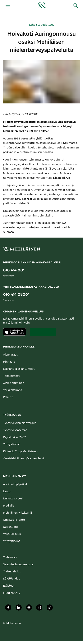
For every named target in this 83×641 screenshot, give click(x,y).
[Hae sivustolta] (75, 5)
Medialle (8, 505)
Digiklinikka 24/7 (14, 437)
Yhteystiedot (11, 444)
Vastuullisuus (12, 534)
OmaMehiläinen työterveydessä (23, 458)
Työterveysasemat (15, 430)
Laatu (7, 491)
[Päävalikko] (7, 5)
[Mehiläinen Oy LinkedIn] (18, 608)
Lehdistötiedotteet (41, 25)
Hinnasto (9, 362)
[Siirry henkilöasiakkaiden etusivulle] (41, 5)
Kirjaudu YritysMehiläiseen (20, 451)
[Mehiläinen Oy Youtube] (29, 608)
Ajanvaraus (10, 354)
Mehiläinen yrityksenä (17, 512)
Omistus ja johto (14, 520)
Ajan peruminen (13, 383)
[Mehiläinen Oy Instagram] (39, 608)
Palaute (8, 397)
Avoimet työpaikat (15, 484)
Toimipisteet (11, 376)
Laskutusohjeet (13, 498)
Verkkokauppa (12, 390)
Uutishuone (10, 527)
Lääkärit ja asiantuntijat (19, 369)
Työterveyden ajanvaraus (19, 423)
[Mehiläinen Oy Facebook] (8, 608)
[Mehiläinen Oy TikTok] (49, 608)
